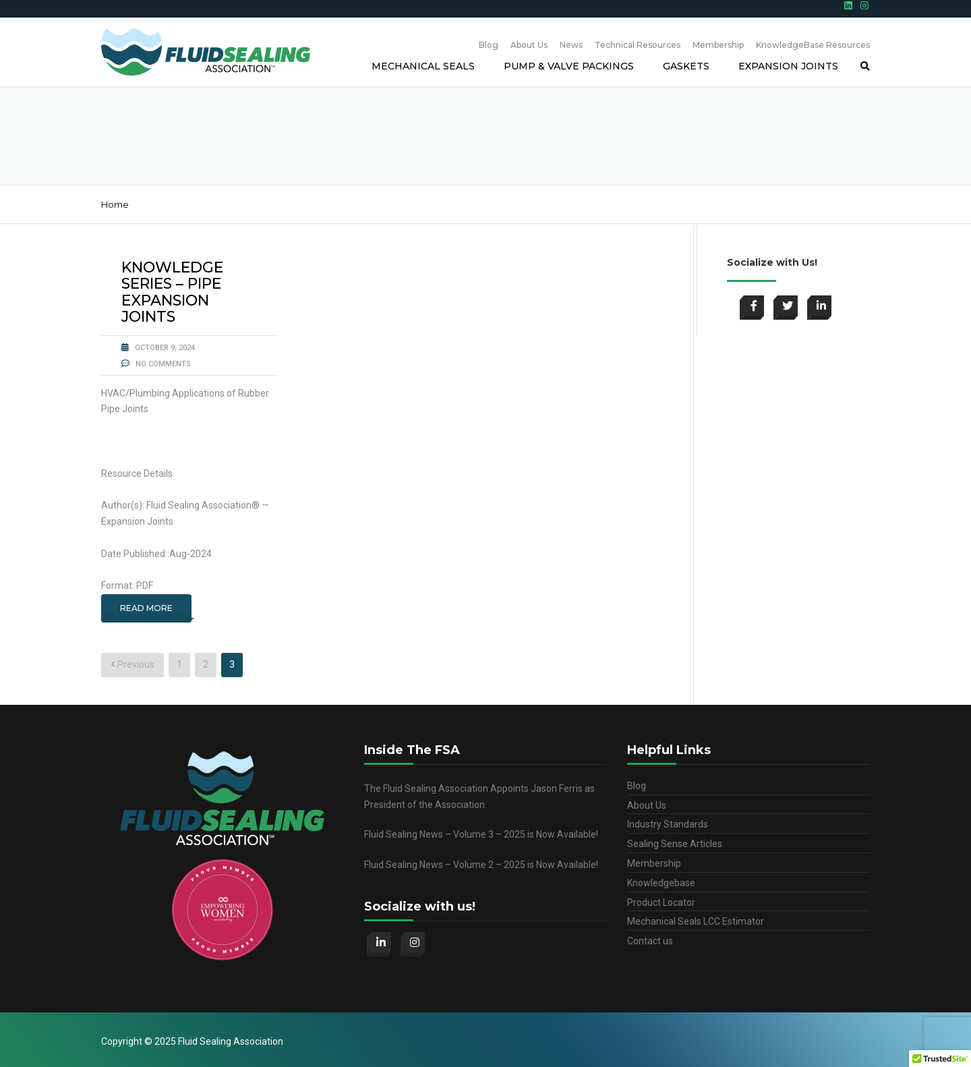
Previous (132, 664)
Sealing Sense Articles (674, 843)
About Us (529, 45)
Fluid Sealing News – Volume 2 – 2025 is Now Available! (481, 864)
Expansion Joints (788, 66)
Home (115, 204)
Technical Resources (637, 45)
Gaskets (686, 66)
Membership (718, 45)
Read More (146, 608)
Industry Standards (667, 824)
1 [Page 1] (179, 664)
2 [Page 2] (205, 664)
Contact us (650, 940)
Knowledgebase (661, 882)
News (571, 45)
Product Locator (661, 902)
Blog (488, 45)
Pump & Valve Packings (569, 66)
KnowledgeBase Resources (813, 45)
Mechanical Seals (423, 66)
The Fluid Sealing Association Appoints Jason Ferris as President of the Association (479, 796)
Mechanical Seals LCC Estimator (695, 921)
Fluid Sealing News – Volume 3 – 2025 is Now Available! (481, 834)
